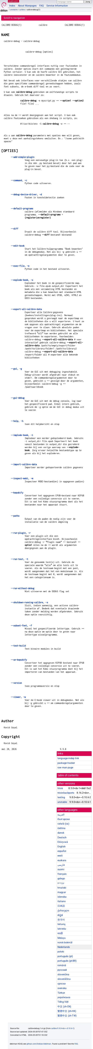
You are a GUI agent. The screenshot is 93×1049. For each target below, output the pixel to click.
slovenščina (64, 979)
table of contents (68, 775)
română (61, 965)
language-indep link (68, 758)
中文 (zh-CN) (64, 1006)
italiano (61, 901)
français (61, 874)
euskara (61, 860)
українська (63, 997)
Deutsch (61, 837)
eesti (60, 855)
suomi (60, 869)
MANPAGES (13, 1)
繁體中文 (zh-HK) (66, 1011)
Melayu (61, 938)
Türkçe (61, 992)
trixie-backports (65, 792)
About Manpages (27, 5)
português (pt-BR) (67, 960)
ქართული (63, 910)
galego (61, 878)
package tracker (66, 763)
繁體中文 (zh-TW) (67, 1015)
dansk (60, 832)
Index (12, 5)
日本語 (61, 905)
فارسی (61, 864)
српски (61, 983)
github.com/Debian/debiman (39, 1044)
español (61, 851)
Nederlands (63, 947)
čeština (61, 828)
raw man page (65, 767)
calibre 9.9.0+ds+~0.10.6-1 (62, 1028)
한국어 (61, 919)
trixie (60, 788)
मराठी (60, 933)
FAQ (41, 5)
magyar (61, 892)
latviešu (61, 928)
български (63, 819)
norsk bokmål (64, 942)
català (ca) (63, 823)
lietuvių (61, 924)
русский (62, 969)
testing (61, 797)
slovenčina (63, 974)
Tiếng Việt (63, 1001)
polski (60, 951)
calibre (22, 10)
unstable (13, 10)
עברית (60, 883)
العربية (60, 814)
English (61, 846)
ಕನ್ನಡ (60, 915)
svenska (61, 988)
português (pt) (65, 956)
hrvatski (61, 887)
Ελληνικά (62, 842)
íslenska (61, 896)
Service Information (57, 5)
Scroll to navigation (14, 17)
